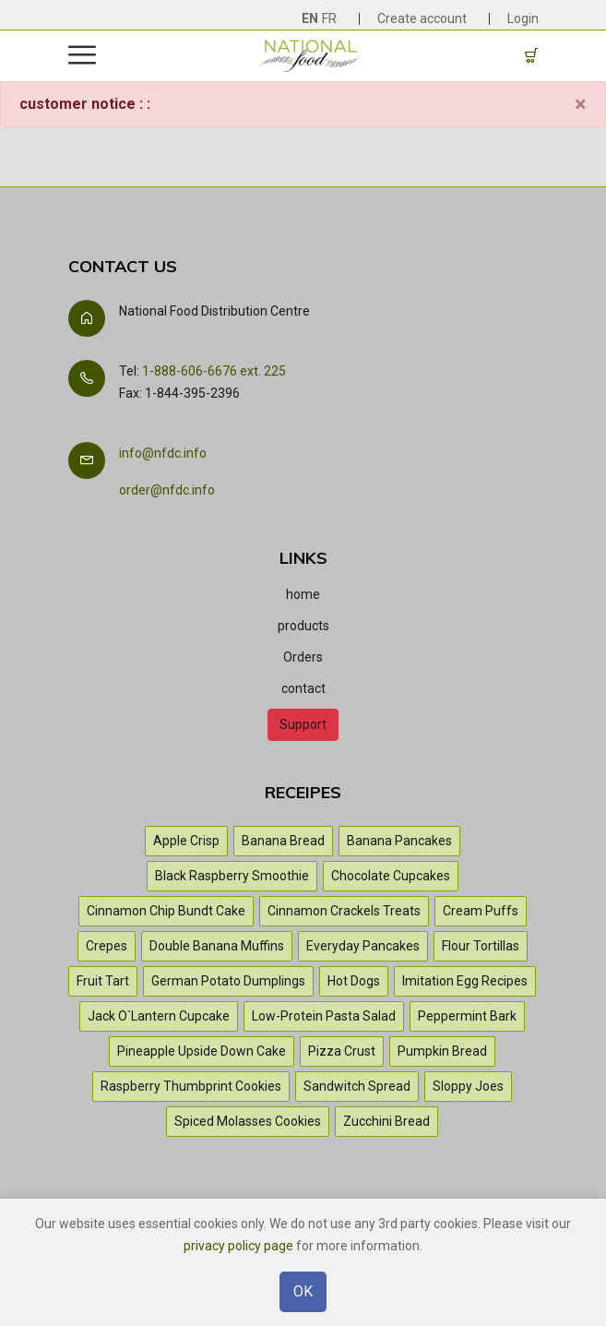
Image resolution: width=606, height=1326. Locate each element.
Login (523, 18)
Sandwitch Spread (356, 1086)
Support (303, 724)
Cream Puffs (480, 910)
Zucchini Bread (386, 1121)
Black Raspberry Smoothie (232, 875)
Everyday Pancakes (363, 945)
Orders (303, 657)
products (303, 625)
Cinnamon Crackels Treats (344, 910)
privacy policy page (238, 1247)
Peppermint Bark (467, 1016)
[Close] (580, 104)
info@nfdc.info (163, 453)
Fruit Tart (103, 981)
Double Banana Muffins (216, 945)
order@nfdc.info (167, 490)
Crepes (106, 945)
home (303, 594)
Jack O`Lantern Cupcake (159, 1016)
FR (329, 18)
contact (303, 688)
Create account (422, 18)
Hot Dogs (353, 981)
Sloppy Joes (468, 1086)
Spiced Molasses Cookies (247, 1121)
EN (310, 18)
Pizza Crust (341, 1051)
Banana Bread (283, 840)
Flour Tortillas (480, 945)
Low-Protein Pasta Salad (324, 1016)
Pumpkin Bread (442, 1051)
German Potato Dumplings (228, 981)
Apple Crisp (186, 840)
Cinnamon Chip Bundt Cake (166, 910)
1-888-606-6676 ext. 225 (214, 371)
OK (303, 1293)
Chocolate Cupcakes (390, 875)
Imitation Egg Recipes (465, 981)
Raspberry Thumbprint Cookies (191, 1086)
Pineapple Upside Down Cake (201, 1051)
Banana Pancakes (399, 840)
